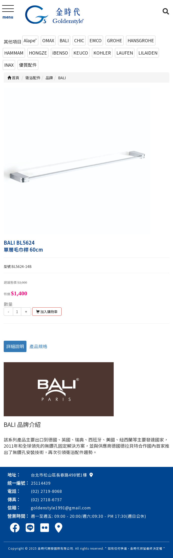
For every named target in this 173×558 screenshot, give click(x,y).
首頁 (13, 77)
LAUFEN (124, 52)
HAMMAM (13, 52)
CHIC (79, 40)
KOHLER (102, 52)
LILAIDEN (147, 52)
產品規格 (38, 346)
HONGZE (38, 52)
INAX (9, 64)
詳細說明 (15, 346)
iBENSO (60, 52)
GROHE (114, 40)
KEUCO (80, 52)
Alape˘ (30, 40)
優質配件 (28, 64)
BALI (64, 40)
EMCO (95, 40)
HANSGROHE (141, 40)
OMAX (48, 40)
